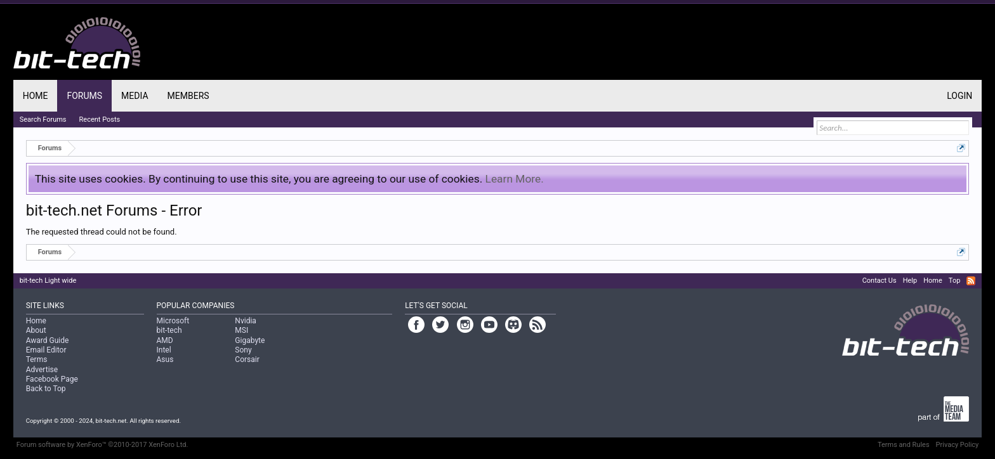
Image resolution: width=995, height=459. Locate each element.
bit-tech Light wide (48, 280)
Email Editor (46, 350)
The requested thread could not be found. (101, 231)
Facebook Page (52, 379)
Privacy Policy (957, 445)
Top (954, 280)
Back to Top (46, 388)
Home (35, 96)
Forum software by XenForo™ (102, 445)
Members (188, 96)
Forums (84, 96)
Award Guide (47, 340)
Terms (37, 359)
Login (959, 96)
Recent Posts (100, 119)
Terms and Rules (904, 445)
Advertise (42, 369)
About (36, 330)
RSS (970, 280)
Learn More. (514, 178)
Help (910, 280)
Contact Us (879, 280)
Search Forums (43, 119)
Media (134, 96)
